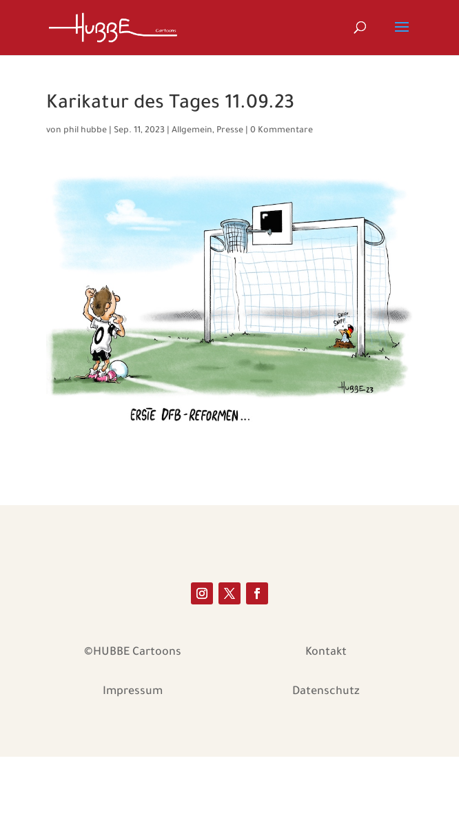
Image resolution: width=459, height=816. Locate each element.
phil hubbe (85, 131)
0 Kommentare (281, 131)
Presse (229, 131)
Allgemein (192, 131)
